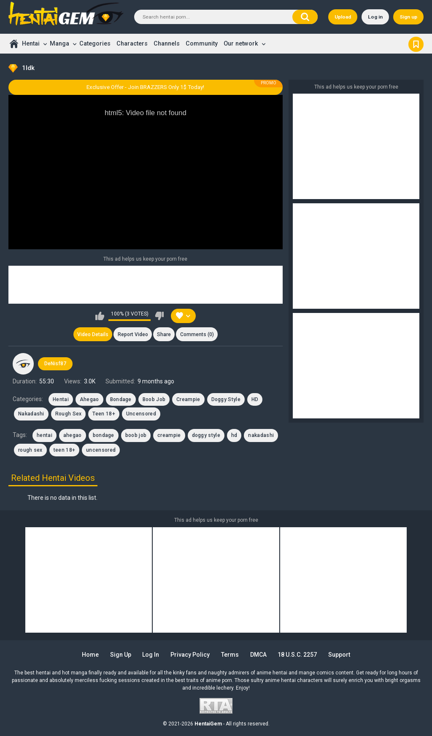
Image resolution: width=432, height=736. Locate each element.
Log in (375, 17)
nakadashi (261, 435)
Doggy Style (225, 399)
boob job (135, 435)
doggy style (206, 435)
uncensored (101, 450)
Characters (132, 43)
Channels (167, 43)
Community (202, 43)
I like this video (99, 316)
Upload (343, 17)
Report (133, 334)
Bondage (121, 399)
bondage (103, 435)
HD (255, 399)
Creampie (188, 399)
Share (164, 334)
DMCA (258, 654)
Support (339, 654)
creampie (169, 435)
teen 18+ (64, 450)
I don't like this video (159, 316)
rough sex (30, 450)
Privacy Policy (190, 654)
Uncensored (141, 414)
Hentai (31, 43)
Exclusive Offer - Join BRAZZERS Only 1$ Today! (145, 87)
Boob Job (154, 399)
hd (234, 435)
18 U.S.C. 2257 (297, 654)
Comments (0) (197, 334)
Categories (95, 43)
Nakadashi (31, 414)
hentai (44, 435)
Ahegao (89, 399)
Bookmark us (416, 43)
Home (13, 44)
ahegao (72, 435)
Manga (59, 43)
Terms (230, 654)
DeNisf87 (55, 364)
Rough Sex (68, 414)
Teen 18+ (103, 414)
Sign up (408, 17)
